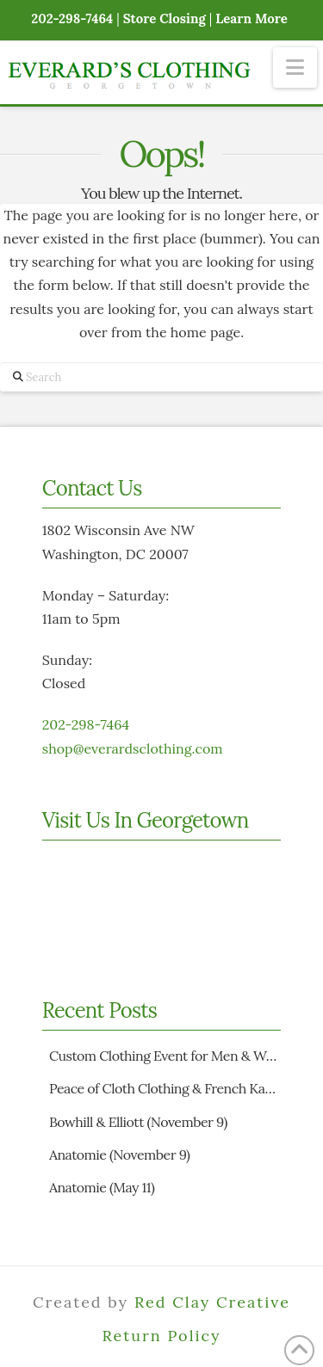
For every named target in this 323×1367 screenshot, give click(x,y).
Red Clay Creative (212, 1302)
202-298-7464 (85, 724)
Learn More (251, 18)
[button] (295, 67)
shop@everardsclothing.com (132, 748)
